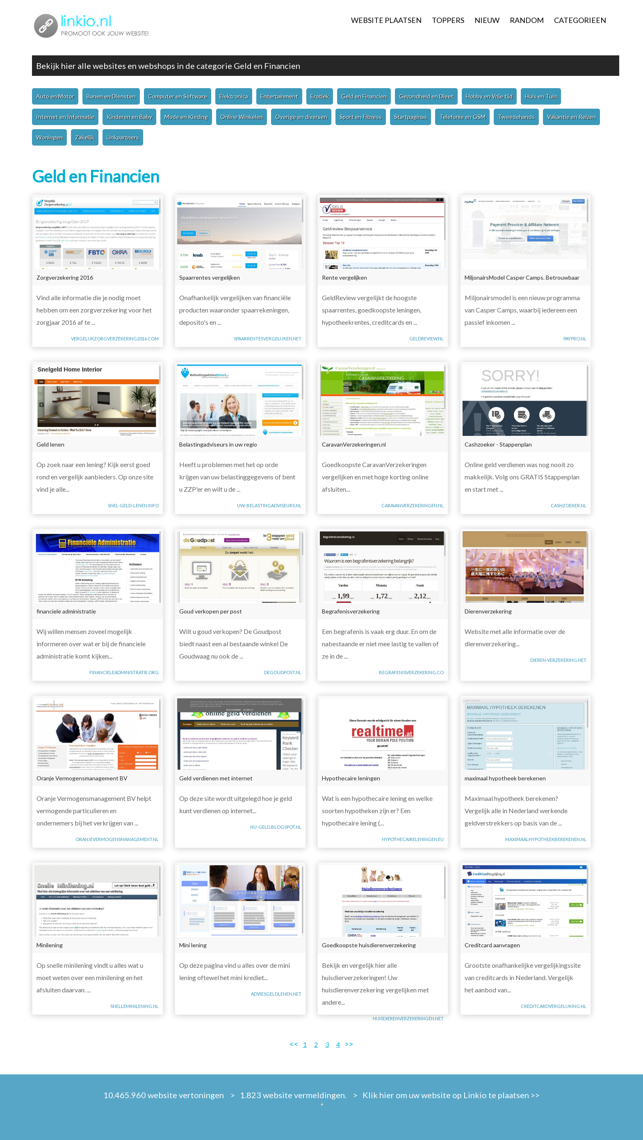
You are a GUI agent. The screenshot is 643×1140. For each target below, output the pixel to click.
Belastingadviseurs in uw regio (218, 444)
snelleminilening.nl (134, 1006)
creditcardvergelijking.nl (553, 1006)
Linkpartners (123, 137)
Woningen (49, 137)
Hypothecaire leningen (351, 778)
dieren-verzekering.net (558, 660)
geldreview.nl (426, 338)
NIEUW (486, 20)
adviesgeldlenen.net (276, 993)
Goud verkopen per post (210, 611)
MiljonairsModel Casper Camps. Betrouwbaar (522, 277)
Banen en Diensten (111, 96)
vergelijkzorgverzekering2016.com (115, 338)
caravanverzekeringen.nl (412, 505)
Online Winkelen (241, 116)
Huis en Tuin (541, 96)
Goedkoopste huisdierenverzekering (369, 945)
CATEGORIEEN (580, 20)
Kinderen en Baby (129, 116)
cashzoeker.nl (568, 505)
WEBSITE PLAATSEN (386, 20)
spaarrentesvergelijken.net (267, 338)
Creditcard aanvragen (492, 945)
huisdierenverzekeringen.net (408, 1018)
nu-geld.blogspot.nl (275, 827)
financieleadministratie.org (124, 672)
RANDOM (527, 20)
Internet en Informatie (65, 116)
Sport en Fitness (361, 116)
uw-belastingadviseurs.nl (269, 505)
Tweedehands (516, 116)
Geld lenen (50, 444)
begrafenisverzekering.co (411, 672)
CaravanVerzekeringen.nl (354, 444)
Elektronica (233, 96)
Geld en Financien (267, 66)
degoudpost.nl (282, 672)
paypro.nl (574, 338)
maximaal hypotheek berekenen (505, 778)
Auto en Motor (55, 96)
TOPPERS (448, 20)
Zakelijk (84, 137)
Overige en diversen (301, 116)
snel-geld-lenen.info (133, 505)
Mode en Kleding (186, 116)
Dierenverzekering (488, 611)
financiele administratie (66, 611)
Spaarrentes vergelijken (209, 277)
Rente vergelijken (344, 277)
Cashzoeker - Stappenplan (498, 444)
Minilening (49, 945)
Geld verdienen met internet (216, 778)
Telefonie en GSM (462, 116)
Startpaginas (410, 116)
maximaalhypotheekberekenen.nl (545, 839)
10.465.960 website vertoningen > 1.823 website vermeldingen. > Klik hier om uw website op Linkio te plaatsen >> (321, 1095)
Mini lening (193, 945)
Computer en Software (177, 96)
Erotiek (319, 96)
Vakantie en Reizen (571, 116)
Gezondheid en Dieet (426, 96)
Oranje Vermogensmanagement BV (82, 778)
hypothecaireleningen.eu (413, 839)
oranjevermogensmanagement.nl (117, 839)
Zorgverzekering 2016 (64, 277)
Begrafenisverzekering (351, 611)
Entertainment (279, 96)
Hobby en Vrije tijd (489, 96)
